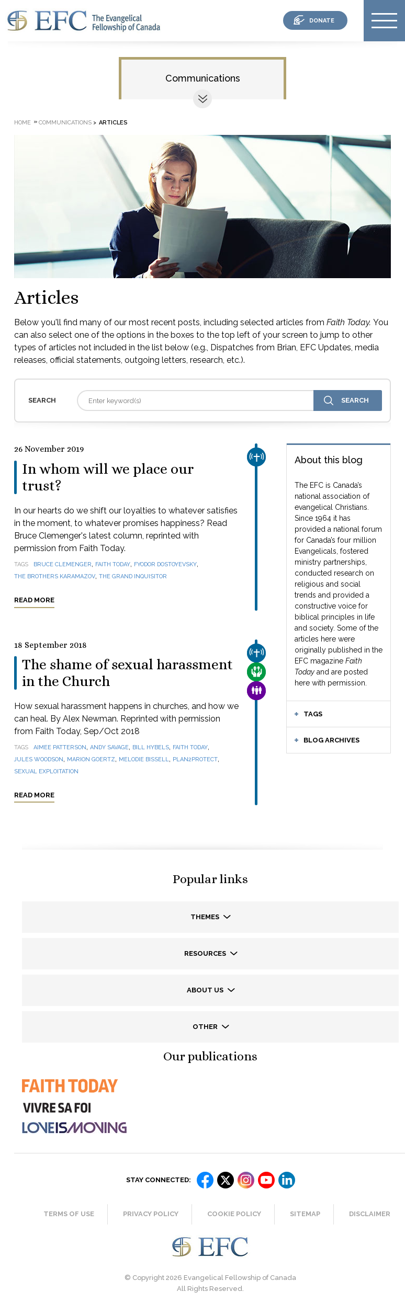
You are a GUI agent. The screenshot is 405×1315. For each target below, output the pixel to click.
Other (206, 1027)
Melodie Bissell (144, 759)
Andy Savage (109, 747)
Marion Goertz (91, 759)
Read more (34, 600)
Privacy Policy (150, 1214)
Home (22, 122)
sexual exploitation (46, 771)
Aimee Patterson (59, 747)
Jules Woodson (38, 759)
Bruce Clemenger (62, 564)
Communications (202, 78)
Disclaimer (369, 1214)
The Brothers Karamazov (54, 576)
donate (321, 20)
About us (206, 990)
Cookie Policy (234, 1214)
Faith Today (112, 564)
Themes (205, 917)
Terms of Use (68, 1214)
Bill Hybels (150, 747)
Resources (206, 953)
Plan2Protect (195, 759)
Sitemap (305, 1214)
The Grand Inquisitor (133, 576)
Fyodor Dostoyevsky (165, 564)
